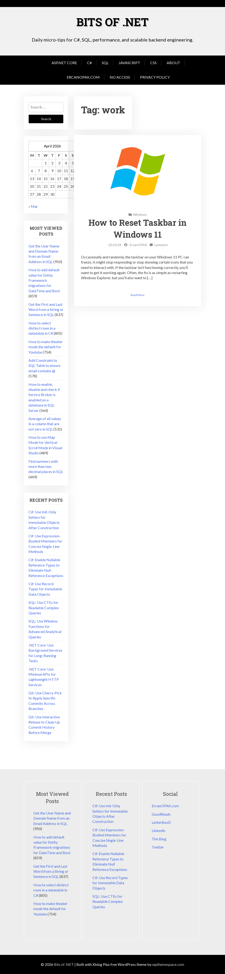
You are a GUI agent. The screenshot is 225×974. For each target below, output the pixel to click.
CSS (153, 62)
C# (89, 62)
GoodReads (161, 814)
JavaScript (129, 62)
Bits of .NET (112, 21)
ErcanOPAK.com (83, 77)
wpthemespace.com (168, 964)
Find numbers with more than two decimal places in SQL (45, 466)
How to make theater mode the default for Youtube (45, 346)
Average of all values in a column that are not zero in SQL (44, 423)
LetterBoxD (161, 822)
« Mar (33, 206)
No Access (120, 77)
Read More (137, 295)
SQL (105, 62)
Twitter (158, 847)
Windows (140, 214)
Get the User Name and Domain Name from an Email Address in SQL (52, 818)
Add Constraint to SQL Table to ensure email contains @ (44, 365)
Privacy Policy (155, 77)
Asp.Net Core (64, 62)
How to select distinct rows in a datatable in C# (41, 328)
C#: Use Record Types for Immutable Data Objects (45, 588)
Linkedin (158, 830)
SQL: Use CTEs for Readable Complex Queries (43, 607)
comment (161, 245)
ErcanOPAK (138, 245)
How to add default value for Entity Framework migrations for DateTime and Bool (44, 280)
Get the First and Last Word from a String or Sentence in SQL (45, 309)
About (173, 62)
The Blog (159, 839)
